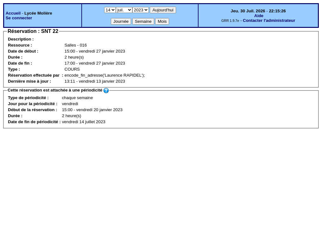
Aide (258, 15)
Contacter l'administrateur (269, 20)
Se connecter (19, 18)
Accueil (13, 13)
